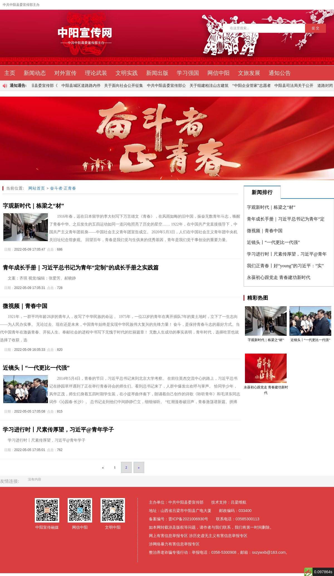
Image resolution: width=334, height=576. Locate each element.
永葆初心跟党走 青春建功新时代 (278, 277)
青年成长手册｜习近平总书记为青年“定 (286, 219)
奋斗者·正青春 (63, 188)
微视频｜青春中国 (265, 230)
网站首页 (36, 188)
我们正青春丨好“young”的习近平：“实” (285, 265)
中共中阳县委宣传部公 (167, 86)
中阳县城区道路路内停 (82, 86)
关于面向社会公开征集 (124, 86)
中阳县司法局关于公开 (295, 86)
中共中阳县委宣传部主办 (21, 5)
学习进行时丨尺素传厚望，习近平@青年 (287, 254)
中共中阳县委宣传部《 (39, 86)
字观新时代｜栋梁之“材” (271, 207)
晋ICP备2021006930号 (188, 519)
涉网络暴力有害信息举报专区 (174, 544)
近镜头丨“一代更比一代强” (273, 242)
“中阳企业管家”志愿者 (253, 86)
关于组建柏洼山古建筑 (210, 86)
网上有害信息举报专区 (168, 535)
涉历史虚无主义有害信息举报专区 (218, 535)
